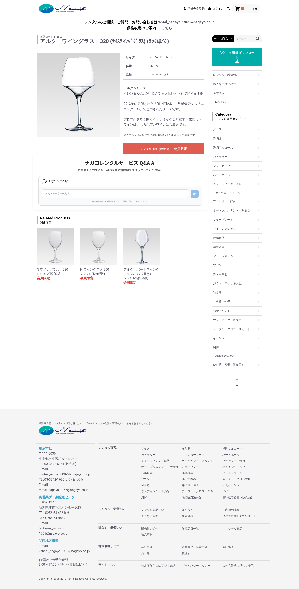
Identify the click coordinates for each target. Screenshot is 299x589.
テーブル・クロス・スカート (231, 329)
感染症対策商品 (225, 356)
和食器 (217, 292)
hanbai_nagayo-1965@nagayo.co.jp (64, 474)
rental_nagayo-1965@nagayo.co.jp (185, 22)
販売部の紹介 (149, 528)
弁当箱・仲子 (221, 301)
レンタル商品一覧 (152, 509)
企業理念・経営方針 (194, 547)
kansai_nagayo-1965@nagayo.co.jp (64, 551)
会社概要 (147, 547)
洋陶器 (217, 138)
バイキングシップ (224, 228)
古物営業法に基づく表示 (238, 565)
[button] (259, 75)
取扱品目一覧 (190, 528)
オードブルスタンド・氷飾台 (231, 210)
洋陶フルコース (223, 147)
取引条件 (187, 509)
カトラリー (220, 156)
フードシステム (223, 256)
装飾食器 (218, 237)
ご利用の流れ (230, 509)
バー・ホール (221, 175)
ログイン (216, 8)
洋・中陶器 (220, 274)
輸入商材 (147, 534)
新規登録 (187, 516)
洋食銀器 (218, 247)
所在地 (145, 553)
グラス (217, 129)
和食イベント (221, 310)
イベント (218, 338)
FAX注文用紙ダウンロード (237, 57)
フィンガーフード (224, 165)
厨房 (216, 347)
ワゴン (217, 265)
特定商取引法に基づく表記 (158, 565)
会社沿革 (228, 547)
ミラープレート (223, 219)
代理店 (186, 553)
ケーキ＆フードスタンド (230, 192)
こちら (166, 28)
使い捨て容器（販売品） (228, 364)
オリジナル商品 (232, 528)
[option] (78, 95)
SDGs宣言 (221, 101)
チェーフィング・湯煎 (227, 184)
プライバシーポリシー (196, 565)
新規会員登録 (194, 8)
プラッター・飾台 (224, 201)
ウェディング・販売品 (227, 320)
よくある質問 (149, 516)
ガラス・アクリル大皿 (227, 283)
